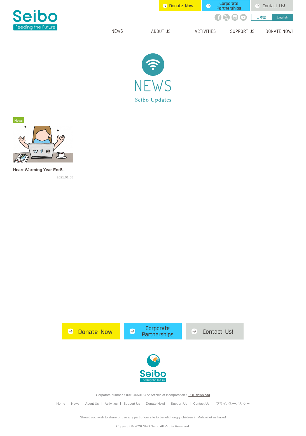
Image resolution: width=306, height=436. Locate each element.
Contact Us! (201, 403)
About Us (92, 403)
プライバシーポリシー (233, 403)
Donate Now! (155, 403)
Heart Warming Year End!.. (39, 170)
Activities (111, 403)
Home (61, 403)
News (19, 120)
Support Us (131, 403)
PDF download (199, 395)
